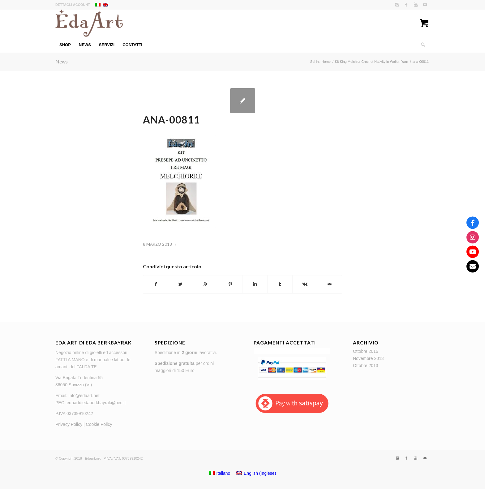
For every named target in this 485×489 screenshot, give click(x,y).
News (61, 61)
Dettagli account (72, 4)
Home (325, 61)
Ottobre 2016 (365, 351)
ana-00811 (171, 120)
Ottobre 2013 (365, 365)
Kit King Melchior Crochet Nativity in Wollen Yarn (371, 61)
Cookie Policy (99, 424)
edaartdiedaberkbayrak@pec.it (96, 402)
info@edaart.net (84, 395)
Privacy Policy (68, 424)
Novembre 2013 (368, 358)
